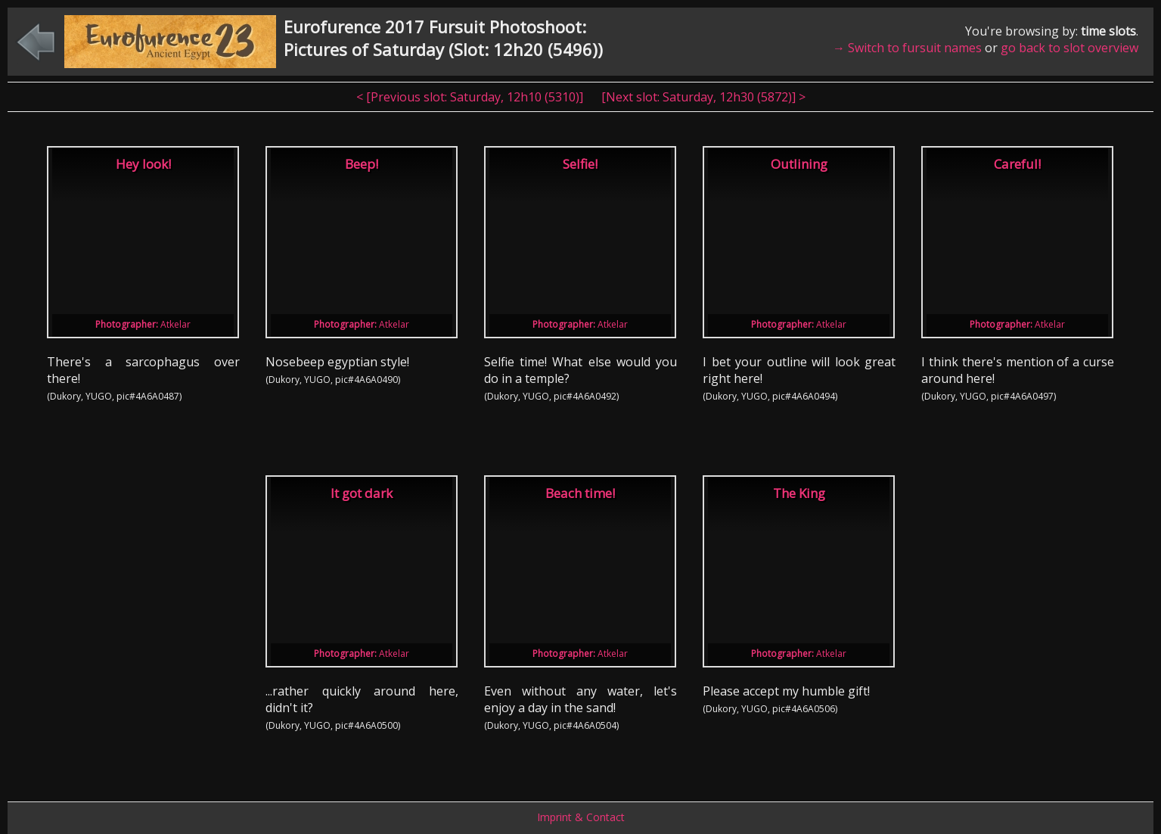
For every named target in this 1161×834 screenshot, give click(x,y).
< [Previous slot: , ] (471, 97)
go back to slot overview (1069, 47)
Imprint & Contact (581, 817)
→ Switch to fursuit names (907, 47)
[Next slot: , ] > (703, 97)
